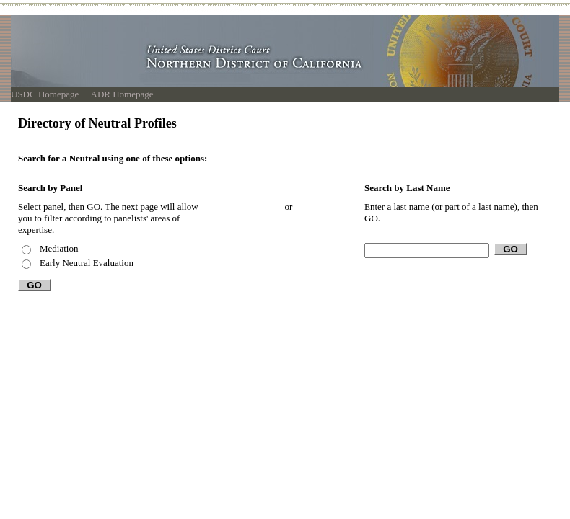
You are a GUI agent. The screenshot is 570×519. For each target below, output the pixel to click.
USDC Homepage (45, 94)
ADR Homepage (122, 94)
